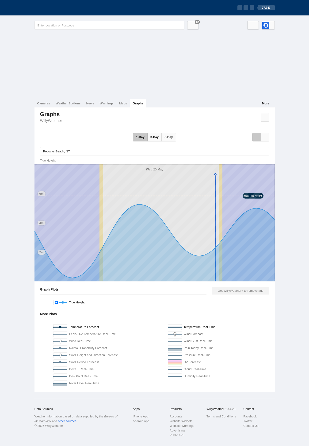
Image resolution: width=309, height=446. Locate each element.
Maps (123, 103)
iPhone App (141, 416)
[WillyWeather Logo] (56, 8)
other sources (67, 421)
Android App (141, 421)
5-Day (168, 137)
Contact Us (250, 426)
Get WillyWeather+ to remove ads (240, 290)
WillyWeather (51, 121)
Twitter (247, 421)
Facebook (250, 416)
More (265, 103)
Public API (176, 435)
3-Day (154, 137)
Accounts (176, 416)
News (90, 103)
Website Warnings (182, 426)
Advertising (177, 430)
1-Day (140, 137)
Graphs (138, 103)
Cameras (43, 103)
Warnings (107, 103)
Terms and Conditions (221, 416)
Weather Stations (68, 103)
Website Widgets (181, 421)
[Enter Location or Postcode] (109, 25)
